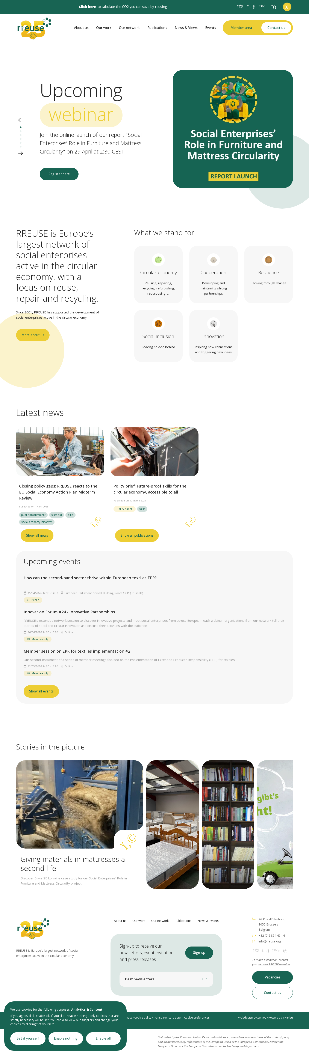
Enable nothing (65, 1038)
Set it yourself (28, 1038)
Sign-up (199, 952)
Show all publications (137, 535)
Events (210, 27)
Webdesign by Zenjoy (252, 1017)
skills (70, 515)
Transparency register (167, 1017)
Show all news (37, 535)
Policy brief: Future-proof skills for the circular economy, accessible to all (150, 489)
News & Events (208, 921)
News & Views (186, 27)
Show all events (41, 691)
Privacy (127, 1017)
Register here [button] (59, 174)
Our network (129, 27)
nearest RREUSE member (274, 964)
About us (81, 27)
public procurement (33, 515)
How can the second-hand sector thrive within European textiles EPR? (90, 577)
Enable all (103, 1038)
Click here (87, 6)
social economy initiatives (36, 522)
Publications (157, 27)
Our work (103, 27)
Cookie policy (142, 1017)
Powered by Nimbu (280, 1017)
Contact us (276, 27)
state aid (56, 515)
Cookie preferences (197, 1017)
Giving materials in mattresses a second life (73, 864)
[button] (20, 120)
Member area (241, 27)
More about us (33, 335)
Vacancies (272, 977)
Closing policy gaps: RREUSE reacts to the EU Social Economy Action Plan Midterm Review (58, 492)
